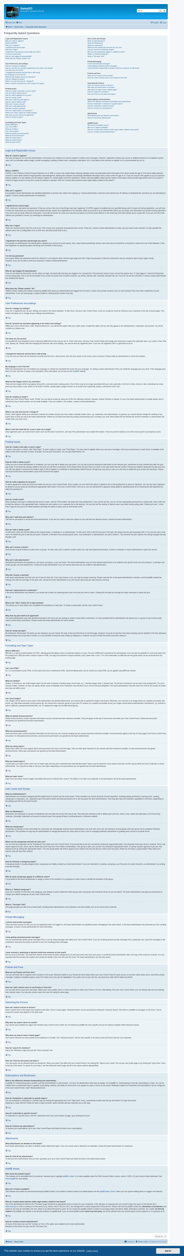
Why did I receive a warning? (15, 108)
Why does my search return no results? (101, 87)
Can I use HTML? (11, 127)
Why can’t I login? (11, 49)
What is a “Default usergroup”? (98, 54)
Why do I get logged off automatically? (18, 56)
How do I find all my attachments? (99, 118)
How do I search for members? (98, 92)
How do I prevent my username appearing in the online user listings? (29, 68)
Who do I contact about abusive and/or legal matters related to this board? (113, 129)
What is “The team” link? (95, 56)
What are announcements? (14, 135)
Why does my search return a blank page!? (102, 90)
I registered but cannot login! (15, 47)
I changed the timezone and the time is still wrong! (22, 72)
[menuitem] (19, 22)
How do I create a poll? (13, 97)
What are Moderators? (95, 43)
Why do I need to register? (14, 41)
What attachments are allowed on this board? (103, 115)
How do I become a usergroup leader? (100, 49)
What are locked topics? (13, 140)
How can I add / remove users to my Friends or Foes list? (107, 78)
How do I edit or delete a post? (16, 93)
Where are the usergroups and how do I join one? (104, 47)
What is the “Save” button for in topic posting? (21, 113)
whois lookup (10, 1207)
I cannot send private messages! (98, 64)
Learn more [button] (92, 1251)
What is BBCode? (11, 124)
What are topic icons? (12, 142)
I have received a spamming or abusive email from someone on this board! (113, 68)
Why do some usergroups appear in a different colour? (106, 52)
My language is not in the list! (15, 74)
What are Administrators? (96, 41)
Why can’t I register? (12, 45)
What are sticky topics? (13, 138)
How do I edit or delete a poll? (15, 102)
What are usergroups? (95, 45)
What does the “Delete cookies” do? (17, 58)
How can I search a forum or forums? (100, 85)
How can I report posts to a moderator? (19, 110)
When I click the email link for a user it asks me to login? (24, 83)
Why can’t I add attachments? (15, 106)
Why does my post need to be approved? (19, 115)
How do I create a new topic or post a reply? (20, 91)
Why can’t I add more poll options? (17, 99)
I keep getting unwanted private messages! (102, 66)
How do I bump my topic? (14, 117)
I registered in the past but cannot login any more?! (23, 52)
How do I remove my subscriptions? (99, 108)
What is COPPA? (11, 43)
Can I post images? (12, 131)
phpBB (75, 371)
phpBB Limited (68, 1176)
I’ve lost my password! (13, 54)
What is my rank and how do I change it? (19, 81)
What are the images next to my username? (20, 77)
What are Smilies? (11, 129)
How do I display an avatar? (15, 79)
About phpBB (10, 1179)
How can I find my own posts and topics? (101, 94)
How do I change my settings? (15, 66)
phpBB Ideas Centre (107, 1191)
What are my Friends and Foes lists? (100, 75)
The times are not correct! (14, 70)
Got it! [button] (168, 1251)
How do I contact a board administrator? (101, 132)
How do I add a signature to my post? (18, 95)
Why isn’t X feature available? (97, 127)
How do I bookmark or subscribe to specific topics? (105, 104)
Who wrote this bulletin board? (97, 125)
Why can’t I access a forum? (15, 104)
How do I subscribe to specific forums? (100, 106)
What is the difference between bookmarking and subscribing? (109, 101)
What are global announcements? (17, 133)
